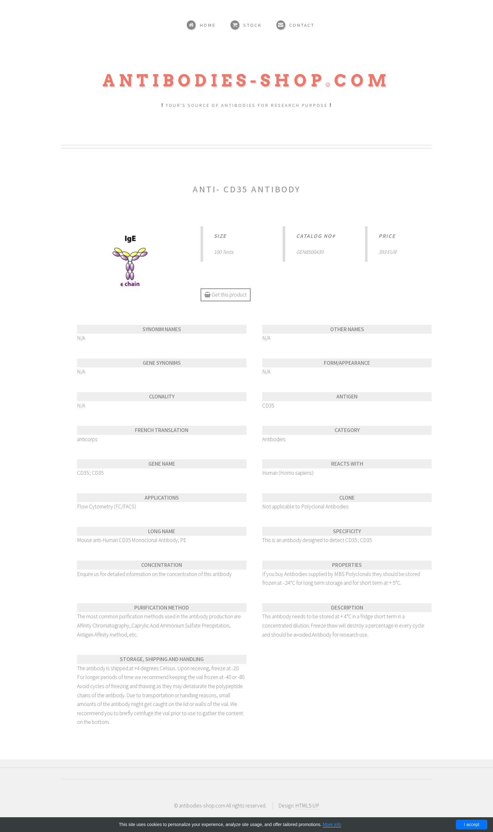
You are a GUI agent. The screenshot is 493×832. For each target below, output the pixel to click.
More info (332, 824)
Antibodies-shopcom (246, 80)
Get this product (225, 294)
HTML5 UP (307, 805)
